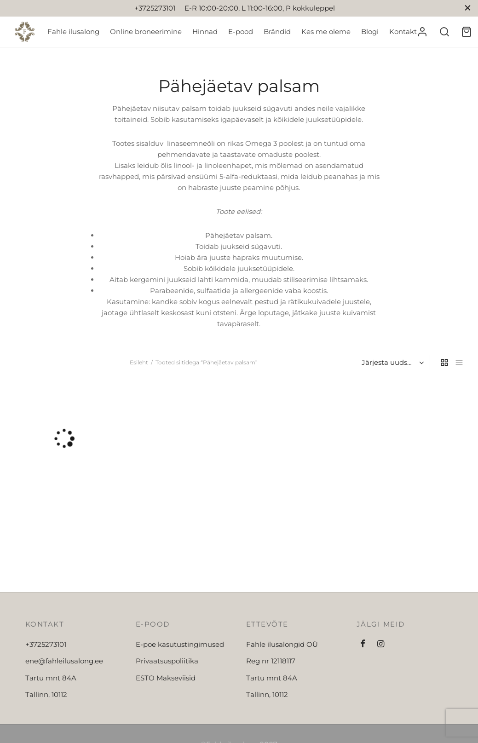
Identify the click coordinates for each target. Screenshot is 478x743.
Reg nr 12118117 (270, 661)
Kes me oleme (326, 31)
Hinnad (205, 31)
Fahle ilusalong (73, 31)
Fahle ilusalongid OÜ (282, 644)
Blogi (370, 31)
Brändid (277, 31)
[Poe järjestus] (391, 362)
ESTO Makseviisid (166, 678)
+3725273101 (45, 644)
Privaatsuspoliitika (167, 661)
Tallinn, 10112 (46, 694)
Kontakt (403, 31)
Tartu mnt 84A (50, 678)
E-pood (240, 31)
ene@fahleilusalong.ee (64, 661)
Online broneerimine (146, 31)
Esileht (139, 362)
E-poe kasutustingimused (180, 644)
